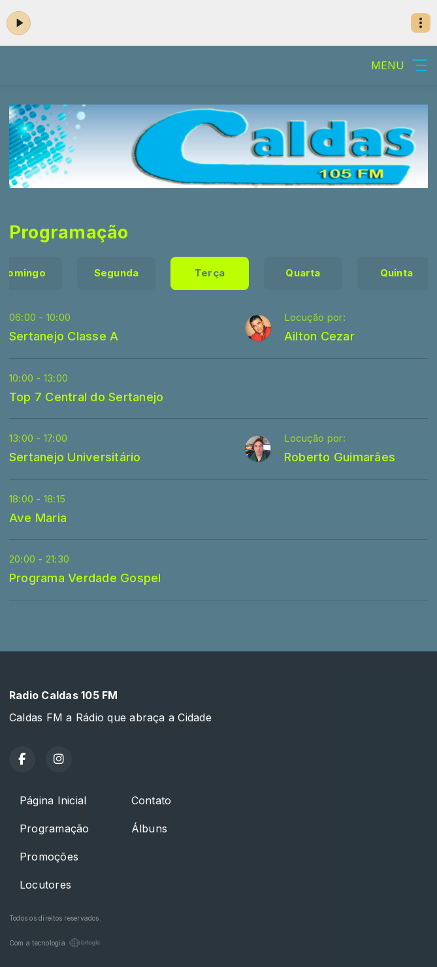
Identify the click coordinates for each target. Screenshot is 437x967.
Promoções (49, 856)
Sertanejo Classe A (63, 336)
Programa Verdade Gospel (85, 577)
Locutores (45, 884)
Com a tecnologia (55, 942)
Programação (54, 828)
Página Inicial (53, 800)
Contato (151, 800)
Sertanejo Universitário (75, 457)
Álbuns (149, 828)
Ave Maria (38, 517)
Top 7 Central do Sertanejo (86, 396)
